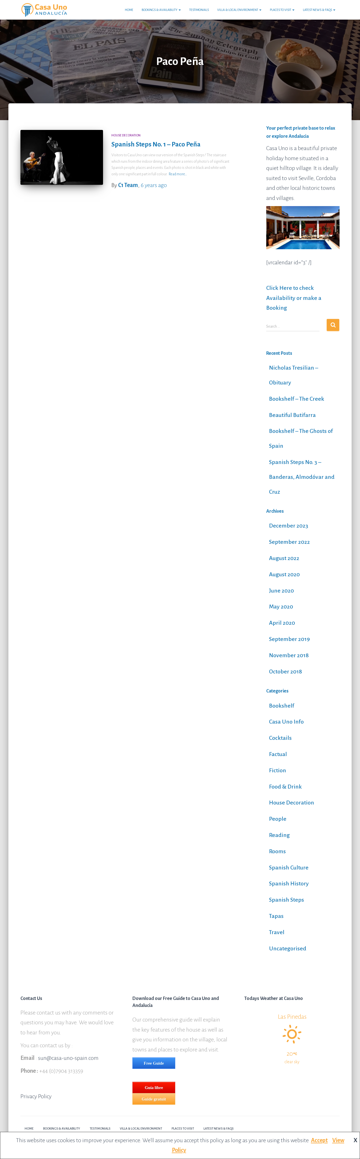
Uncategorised (287, 948)
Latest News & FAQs (319, 9)
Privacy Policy (36, 1096)
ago (154, 185)
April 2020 (282, 623)
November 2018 (289, 655)
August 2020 (284, 574)
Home (129, 9)
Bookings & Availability (161, 9)
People (277, 819)
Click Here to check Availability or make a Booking (293, 298)
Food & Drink (285, 786)
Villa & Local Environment (239, 9)
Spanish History (289, 883)
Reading (279, 835)
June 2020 (281, 590)
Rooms (277, 851)
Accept (319, 1140)
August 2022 (284, 558)
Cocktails (280, 738)
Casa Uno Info (286, 722)
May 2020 (281, 606)
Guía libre (154, 1087)
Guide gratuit (154, 1099)
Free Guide (154, 1063)
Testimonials (199, 9)
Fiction (277, 770)
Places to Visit (282, 9)
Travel (276, 932)
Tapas (276, 916)
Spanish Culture (288, 867)
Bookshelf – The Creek (296, 399)
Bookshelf (281, 706)
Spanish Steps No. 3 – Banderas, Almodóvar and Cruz (302, 477)
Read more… (178, 174)
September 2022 (289, 542)
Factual (278, 754)
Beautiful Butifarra (292, 415)
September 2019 (289, 639)
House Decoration (126, 135)
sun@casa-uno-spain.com (68, 1058)
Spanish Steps (286, 900)
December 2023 (288, 526)
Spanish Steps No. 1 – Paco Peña (155, 144)
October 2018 (285, 671)
